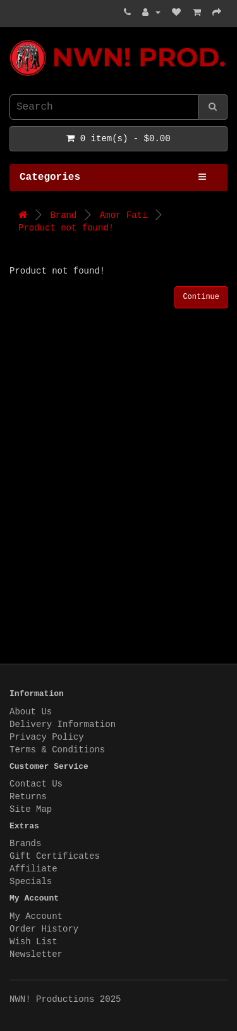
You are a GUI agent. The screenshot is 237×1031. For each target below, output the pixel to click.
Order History (43, 929)
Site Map (30, 809)
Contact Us (36, 784)
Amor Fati (124, 215)
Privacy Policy (46, 737)
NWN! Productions (12, 40)
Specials (30, 881)
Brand (63, 215)
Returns (28, 797)
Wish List (33, 942)
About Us (30, 712)
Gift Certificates (54, 856)
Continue (201, 297)
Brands (25, 843)
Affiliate (33, 869)
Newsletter (36, 954)
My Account (36, 916)
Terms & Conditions (57, 750)
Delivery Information (62, 724)
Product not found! (66, 228)
